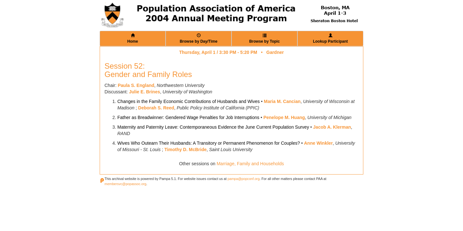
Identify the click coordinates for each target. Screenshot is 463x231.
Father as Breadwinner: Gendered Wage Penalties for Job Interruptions (188, 117)
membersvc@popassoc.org (125, 184)
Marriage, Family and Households (250, 163)
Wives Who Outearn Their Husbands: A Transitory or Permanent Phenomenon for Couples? (208, 143)
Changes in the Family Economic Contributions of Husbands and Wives (188, 101)
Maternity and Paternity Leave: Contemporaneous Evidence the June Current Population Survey (213, 127)
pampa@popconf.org (244, 179)
